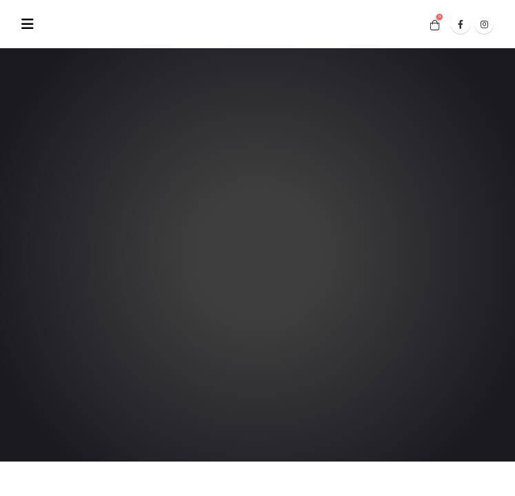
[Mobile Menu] (32, 24)
